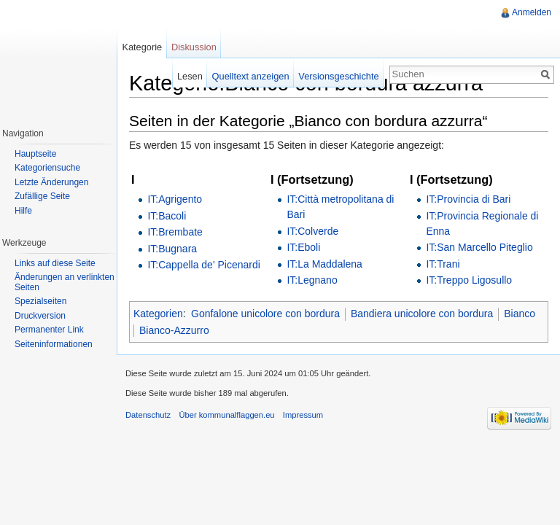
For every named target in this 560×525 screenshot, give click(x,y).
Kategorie (142, 47)
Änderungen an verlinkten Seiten (64, 282)
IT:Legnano (312, 280)
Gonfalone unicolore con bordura (265, 313)
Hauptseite (35, 154)
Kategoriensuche (47, 168)
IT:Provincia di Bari (468, 199)
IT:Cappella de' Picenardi (203, 265)
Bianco (519, 313)
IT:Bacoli (166, 216)
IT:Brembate (174, 232)
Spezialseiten (40, 301)
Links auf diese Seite (55, 263)
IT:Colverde (312, 231)
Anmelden (531, 12)
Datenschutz (148, 415)
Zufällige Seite (42, 196)
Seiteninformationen (54, 344)
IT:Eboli (303, 247)
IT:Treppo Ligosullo (469, 280)
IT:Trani (442, 264)
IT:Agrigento (174, 199)
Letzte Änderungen (51, 182)
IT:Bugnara (172, 248)
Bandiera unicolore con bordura (422, 313)
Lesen (190, 76)
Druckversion (40, 316)
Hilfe (23, 211)
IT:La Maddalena (324, 264)
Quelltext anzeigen (250, 76)
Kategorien (158, 313)
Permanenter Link (49, 329)
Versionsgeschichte (338, 76)
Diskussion (194, 47)
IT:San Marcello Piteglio (479, 247)
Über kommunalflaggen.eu (226, 415)
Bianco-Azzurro (174, 330)
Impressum (303, 415)
